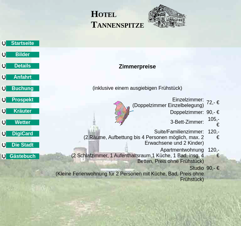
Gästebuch (23, 156)
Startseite (22, 43)
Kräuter (23, 111)
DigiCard (22, 133)
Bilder (22, 54)
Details (22, 65)
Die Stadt (22, 145)
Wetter (22, 122)
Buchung (22, 88)
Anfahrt (23, 77)
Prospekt (22, 99)
